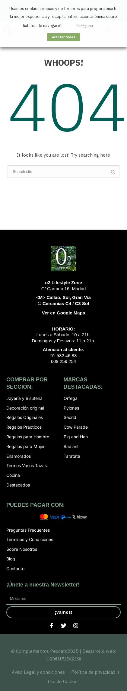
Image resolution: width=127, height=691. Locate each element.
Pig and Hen (76, 436)
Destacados (18, 484)
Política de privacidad (93, 672)
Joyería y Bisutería (24, 398)
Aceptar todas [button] (63, 37)
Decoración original (25, 407)
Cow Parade (76, 427)
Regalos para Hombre (27, 436)
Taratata (72, 456)
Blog (10, 558)
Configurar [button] (84, 26)
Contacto (15, 568)
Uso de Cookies (64, 681)
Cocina (13, 475)
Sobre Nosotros (21, 549)
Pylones (71, 407)
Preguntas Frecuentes (28, 530)
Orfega (71, 398)
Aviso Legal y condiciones (38, 672)
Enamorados (18, 456)
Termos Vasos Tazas (26, 465)
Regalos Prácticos (24, 427)
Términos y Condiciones (29, 539)
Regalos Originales (24, 417)
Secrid (70, 417)
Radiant (71, 446)
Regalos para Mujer (25, 446)
